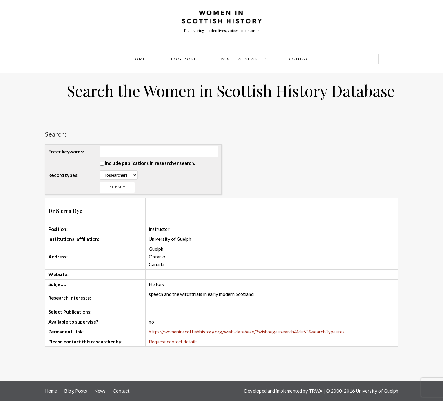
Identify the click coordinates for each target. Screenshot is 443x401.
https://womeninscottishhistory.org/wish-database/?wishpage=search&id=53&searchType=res (247, 331)
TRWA (315, 391)
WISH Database (241, 58)
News (100, 391)
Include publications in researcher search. (150, 163)
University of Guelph (377, 391)
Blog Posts (183, 58)
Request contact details (173, 341)
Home (138, 58)
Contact (300, 58)
